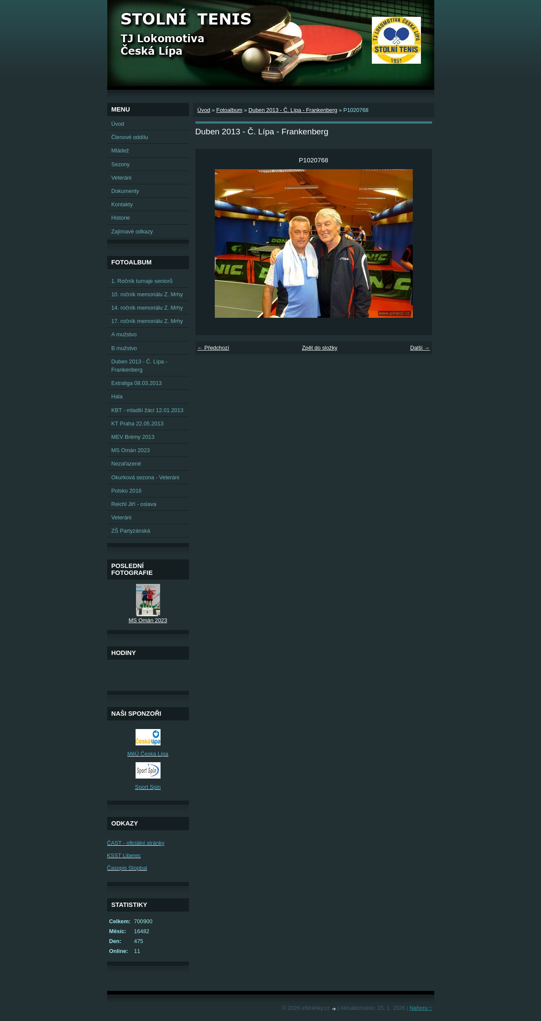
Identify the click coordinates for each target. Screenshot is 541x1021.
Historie (120, 217)
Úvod (204, 110)
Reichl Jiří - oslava (134, 504)
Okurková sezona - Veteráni (145, 477)
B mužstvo (124, 348)
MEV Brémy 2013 (133, 437)
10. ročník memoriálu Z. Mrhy (147, 294)
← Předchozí (213, 347)
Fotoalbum (229, 110)
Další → (420, 347)
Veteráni (121, 177)
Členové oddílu (129, 137)
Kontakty (122, 204)
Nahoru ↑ (421, 1008)
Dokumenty (125, 191)
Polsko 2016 (126, 490)
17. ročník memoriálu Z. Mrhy (147, 321)
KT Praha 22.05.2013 (137, 423)
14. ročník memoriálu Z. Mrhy (147, 307)
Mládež (120, 150)
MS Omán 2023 (130, 450)
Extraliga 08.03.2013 (136, 383)
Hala (117, 396)
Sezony (120, 164)
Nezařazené (126, 463)
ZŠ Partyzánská (130, 531)
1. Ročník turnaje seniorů (142, 281)
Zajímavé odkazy (132, 231)
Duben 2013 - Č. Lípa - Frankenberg (292, 110)
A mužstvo (124, 334)
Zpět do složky (319, 347)
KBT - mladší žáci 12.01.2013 (147, 410)
